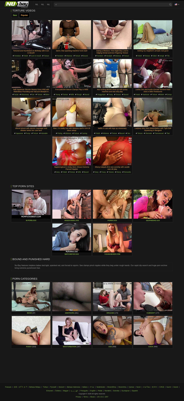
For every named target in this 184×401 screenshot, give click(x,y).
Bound (85, 56)
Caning (84, 133)
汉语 (15, 387)
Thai (168, 133)
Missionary (25, 94)
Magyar (66, 391)
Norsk (138, 387)
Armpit (161, 56)
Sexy (58, 172)
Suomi (168, 387)
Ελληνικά (49, 391)
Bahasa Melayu (35, 387)
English (93, 391)
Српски (131, 387)
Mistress (69, 56)
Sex (128, 133)
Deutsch (62, 387)
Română (108, 391)
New (15, 15)
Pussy (110, 94)
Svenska (116, 391)
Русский (53, 387)
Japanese (19, 133)
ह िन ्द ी (23, 387)
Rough (79, 94)
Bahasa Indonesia (73, 387)
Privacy (78, 397)
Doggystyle (101, 94)
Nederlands (100, 387)
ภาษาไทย (146, 387)
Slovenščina (111, 387)
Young (57, 94)
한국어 (154, 387)
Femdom (17, 56)
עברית (92, 387)
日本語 (161, 387)
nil (36, 4)
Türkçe (45, 387)
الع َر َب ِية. (74, 391)
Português (84, 391)
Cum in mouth (36, 56)
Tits (168, 56)
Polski (100, 391)
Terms (85, 397)
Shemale (148, 133)
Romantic (127, 172)
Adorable (44, 133)
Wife (72, 94)
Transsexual (159, 133)
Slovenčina (122, 387)
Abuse (92, 397)
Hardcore (146, 94)
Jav (33, 94)
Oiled (155, 56)
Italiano (85, 387)
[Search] (170, 4)
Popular (24, 15)
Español (135, 391)
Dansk (175, 387)
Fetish (26, 56)
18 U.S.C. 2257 (102, 397)
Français (8, 387)
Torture (46, 56)
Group (169, 94)
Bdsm (47, 94)
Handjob (109, 56)
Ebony (119, 172)
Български (125, 391)
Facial (16, 94)
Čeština (58, 391)
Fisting (60, 133)
